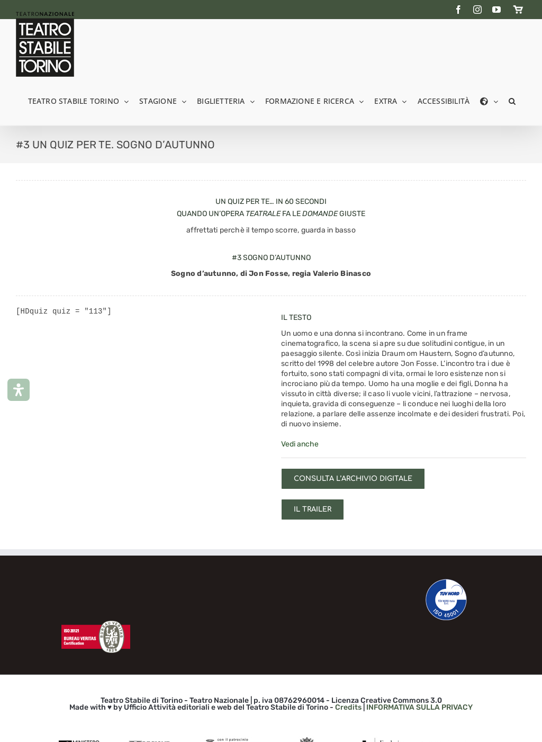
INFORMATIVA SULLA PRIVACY (419, 707)
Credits (348, 707)
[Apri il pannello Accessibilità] (18, 390)
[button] (512, 100)
